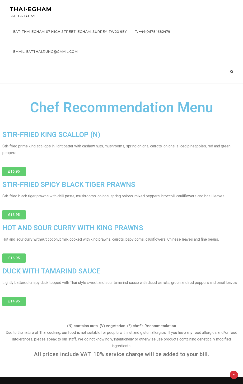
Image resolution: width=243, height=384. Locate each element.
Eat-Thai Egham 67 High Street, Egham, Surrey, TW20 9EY (70, 31)
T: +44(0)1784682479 (152, 31)
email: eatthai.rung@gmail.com (45, 51)
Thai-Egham (30, 9)
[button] (14, 171)
